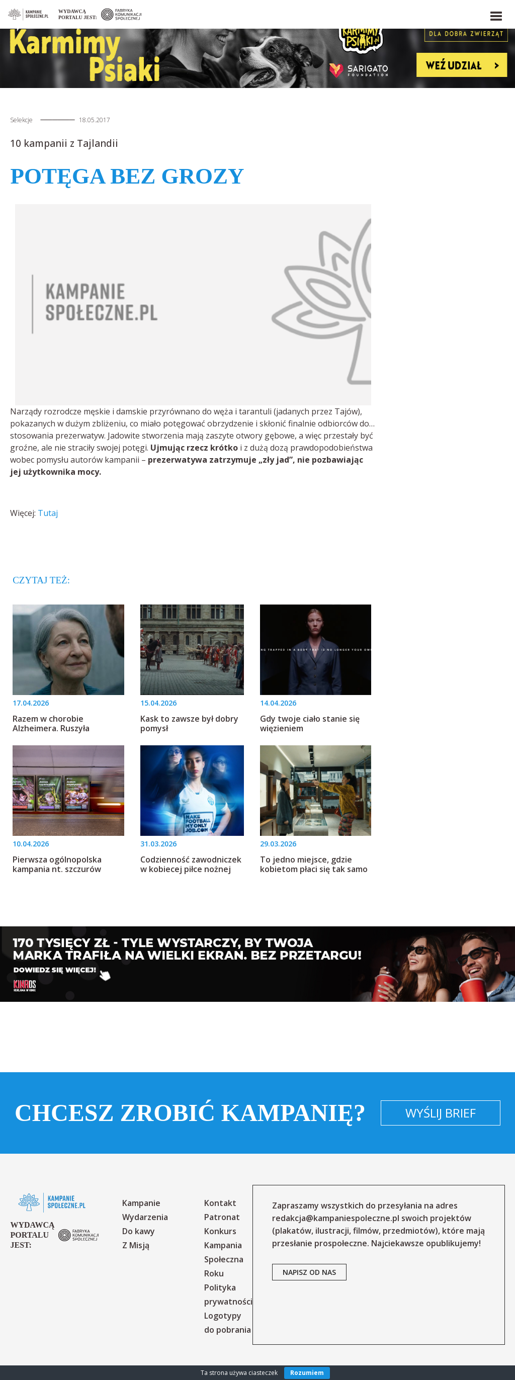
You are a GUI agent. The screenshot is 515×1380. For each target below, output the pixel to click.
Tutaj (48, 513)
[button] (495, 14)
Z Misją (135, 1245)
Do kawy (138, 1231)
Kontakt (220, 1203)
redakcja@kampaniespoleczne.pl (335, 1218)
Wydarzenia (145, 1217)
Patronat (222, 1217)
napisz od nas (309, 1272)
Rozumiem (307, 1372)
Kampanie (141, 1203)
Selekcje (21, 120)
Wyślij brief (440, 1112)
